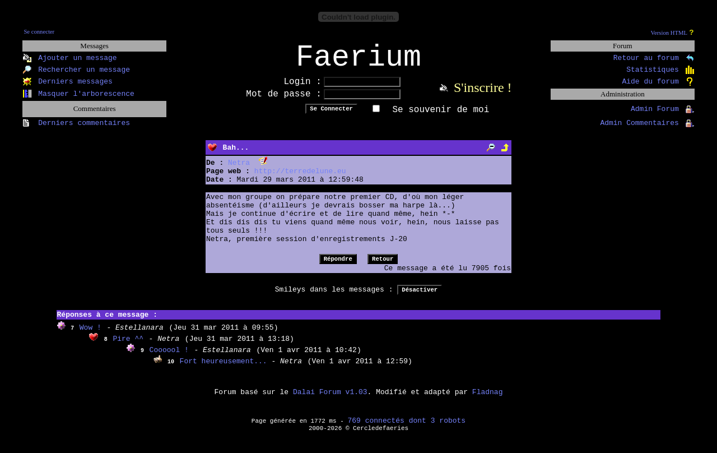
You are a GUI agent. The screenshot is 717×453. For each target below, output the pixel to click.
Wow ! (90, 335)
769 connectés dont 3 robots (407, 428)
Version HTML (669, 33)
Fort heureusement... (226, 368)
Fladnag (487, 399)
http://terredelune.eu (300, 178)
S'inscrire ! (483, 94)
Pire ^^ (128, 346)
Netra (239, 170)
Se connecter (39, 32)
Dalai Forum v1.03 (330, 399)
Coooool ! (169, 357)
